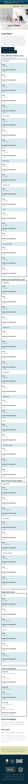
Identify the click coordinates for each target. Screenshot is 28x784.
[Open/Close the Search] (22, 6)
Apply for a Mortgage (9, 52)
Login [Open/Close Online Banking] (17, 6)
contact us (8, 726)
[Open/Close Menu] (26, 6)
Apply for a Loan (8, 49)
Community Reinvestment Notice (15, 751)
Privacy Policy (18, 749)
